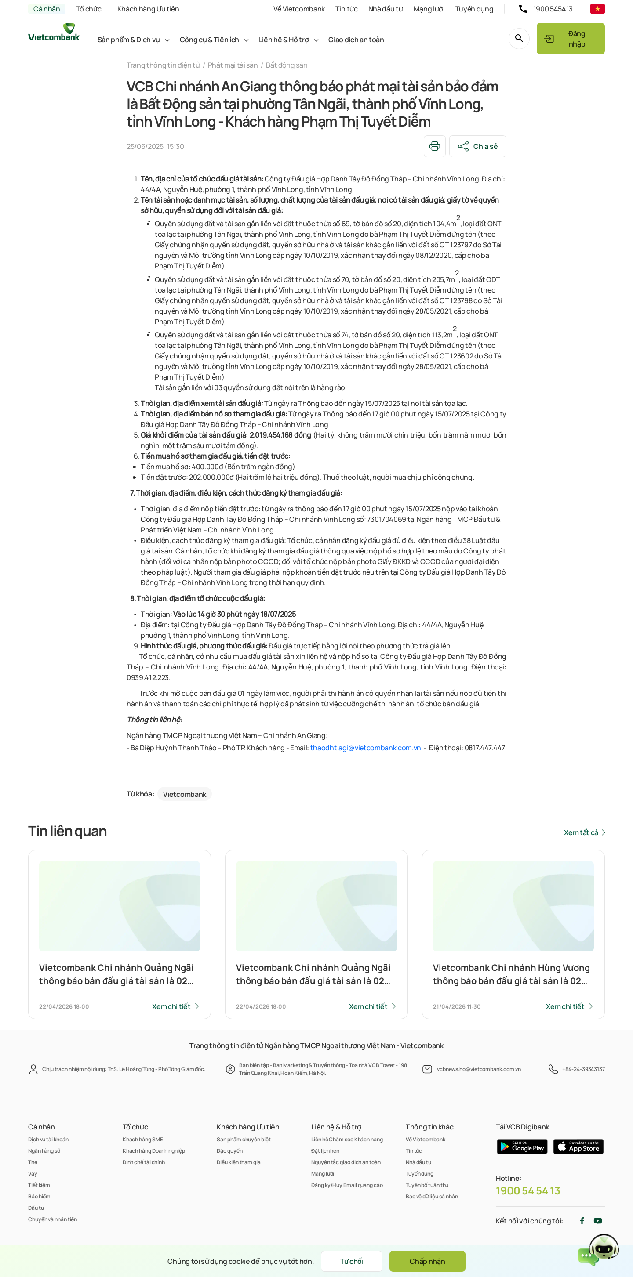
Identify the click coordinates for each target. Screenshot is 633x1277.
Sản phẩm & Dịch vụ (129, 39)
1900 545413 (553, 9)
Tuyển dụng (474, 9)
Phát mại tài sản (233, 65)
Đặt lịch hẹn (325, 1150)
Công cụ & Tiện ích (209, 39)
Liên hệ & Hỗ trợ (284, 39)
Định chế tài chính (144, 1162)
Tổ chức (89, 9)
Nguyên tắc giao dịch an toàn (345, 1162)
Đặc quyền (229, 1150)
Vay (32, 1173)
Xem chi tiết (171, 1006)
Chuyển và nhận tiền (52, 1219)
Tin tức (346, 9)
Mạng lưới (429, 9)
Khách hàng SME (143, 1139)
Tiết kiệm (39, 1185)
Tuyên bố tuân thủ (427, 1185)
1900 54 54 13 (528, 1190)
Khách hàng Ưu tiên (148, 9)
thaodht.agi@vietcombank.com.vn (365, 747)
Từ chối (352, 1261)
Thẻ (32, 1162)
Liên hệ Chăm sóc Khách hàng (347, 1139)
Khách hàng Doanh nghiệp (154, 1150)
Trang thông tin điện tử (163, 65)
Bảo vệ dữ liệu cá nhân (432, 1196)
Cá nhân (46, 9)
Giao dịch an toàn (356, 39)
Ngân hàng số (44, 1150)
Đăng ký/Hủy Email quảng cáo (347, 1185)
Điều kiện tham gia (238, 1162)
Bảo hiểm (39, 1196)
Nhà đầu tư (385, 9)
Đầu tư (36, 1208)
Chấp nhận (427, 1261)
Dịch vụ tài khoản (48, 1139)
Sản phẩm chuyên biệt (243, 1139)
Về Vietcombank (299, 9)
